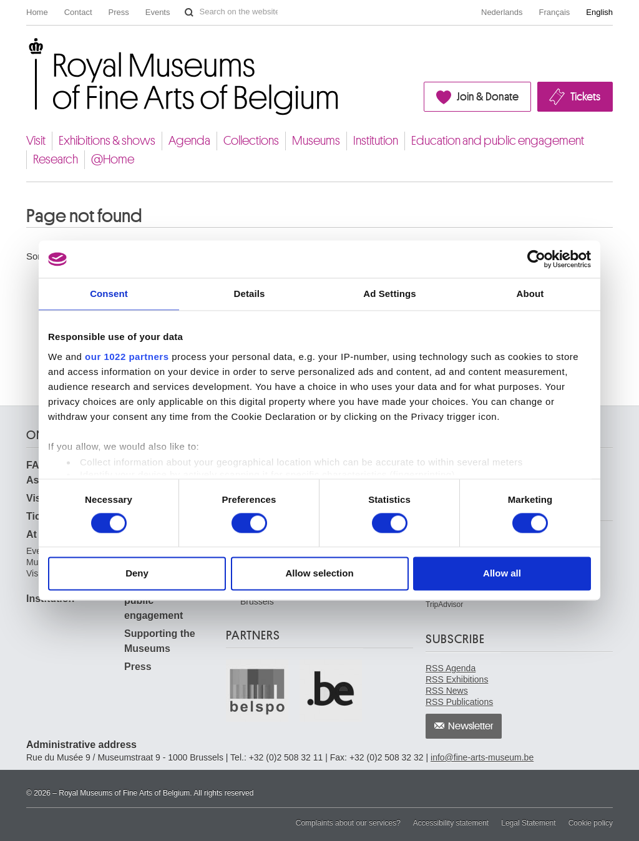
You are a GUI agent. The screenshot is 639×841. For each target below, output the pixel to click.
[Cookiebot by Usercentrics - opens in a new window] (536, 259)
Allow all (502, 573)
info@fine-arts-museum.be (482, 757)
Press (119, 12)
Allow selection (319, 573)
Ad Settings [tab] (389, 293)
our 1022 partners (126, 356)
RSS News (447, 691)
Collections (251, 140)
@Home (112, 159)
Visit (36, 140)
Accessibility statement (451, 823)
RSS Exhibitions (457, 679)
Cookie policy (590, 823)
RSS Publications (459, 702)
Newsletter (471, 726)
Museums (316, 140)
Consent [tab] (109, 293)
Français (554, 12)
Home (37, 12)
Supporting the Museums (159, 641)
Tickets (585, 96)
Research (55, 159)
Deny (137, 573)
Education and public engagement (497, 140)
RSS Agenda (451, 668)
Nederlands (502, 12)
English (599, 12)
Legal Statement (528, 823)
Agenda (189, 140)
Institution (375, 140)
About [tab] (530, 293)
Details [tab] (249, 293)
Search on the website (189, 12)
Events (157, 12)
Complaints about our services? (348, 823)
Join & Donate (488, 96)
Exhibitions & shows (107, 140)
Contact (78, 12)
